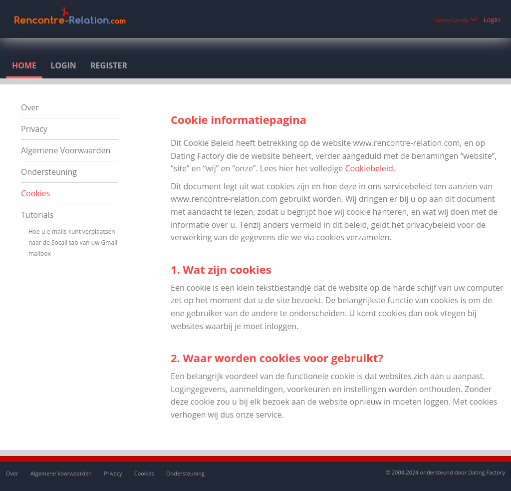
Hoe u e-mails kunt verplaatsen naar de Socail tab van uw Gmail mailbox (72, 242)
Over (30, 107)
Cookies (35, 193)
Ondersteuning (49, 171)
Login (492, 19)
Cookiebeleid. (370, 168)
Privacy (34, 128)
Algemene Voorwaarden (65, 150)
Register (108, 65)
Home (24, 65)
